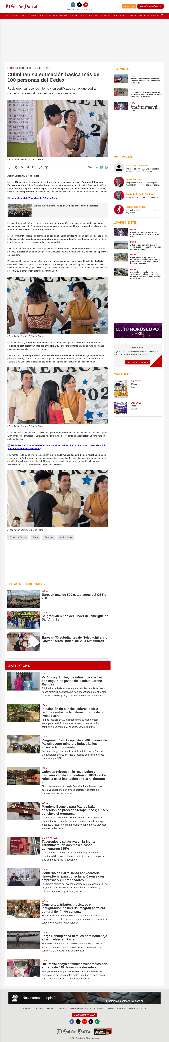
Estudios (49, 537)
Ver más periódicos (150, 6)
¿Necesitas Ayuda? (84, 1015)
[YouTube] (85, 4)
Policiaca (24, 16)
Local (15, 16)
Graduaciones (65, 537)
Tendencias (105, 16)
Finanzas (53, 16)
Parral (35, 537)
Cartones (74, 16)
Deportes (144, 16)
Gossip (84, 16)
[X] (79, 4)
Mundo (43, 16)
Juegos (154, 16)
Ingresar (129, 6)
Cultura (93, 16)
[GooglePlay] (97, 1021)
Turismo (133, 16)
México (34, 16)
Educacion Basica (18, 537)
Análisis (63, 16)
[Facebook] (73, 4)
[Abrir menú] (7, 15)
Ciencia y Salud (120, 16)
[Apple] (90, 1021)
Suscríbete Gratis (137, 362)
